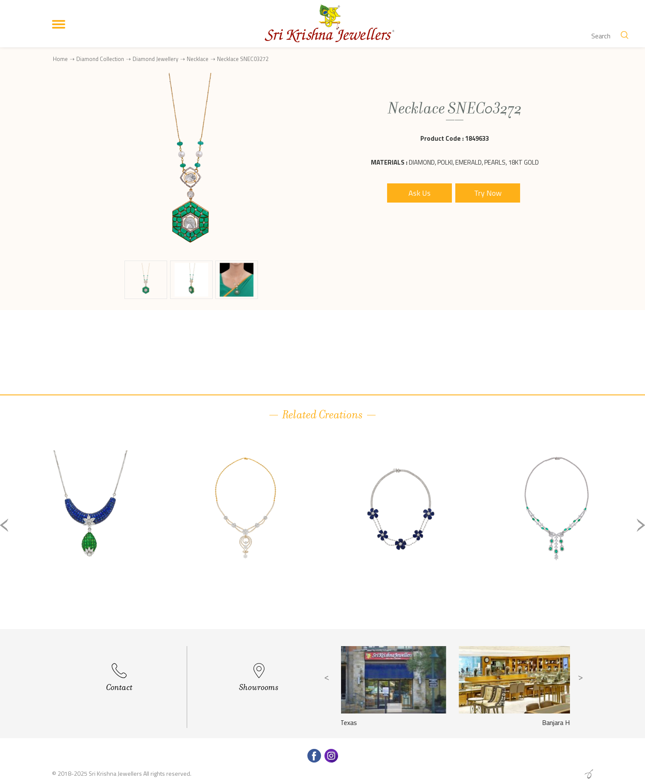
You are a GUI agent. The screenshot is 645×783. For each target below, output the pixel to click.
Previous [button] (4, 525)
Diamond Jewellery (155, 59)
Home (60, 59)
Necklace (197, 59)
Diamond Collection (100, 59)
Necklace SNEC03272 (243, 59)
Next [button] (640, 525)
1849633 (477, 138)
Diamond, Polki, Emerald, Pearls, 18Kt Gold (474, 162)
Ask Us (419, 193)
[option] (90, 532)
